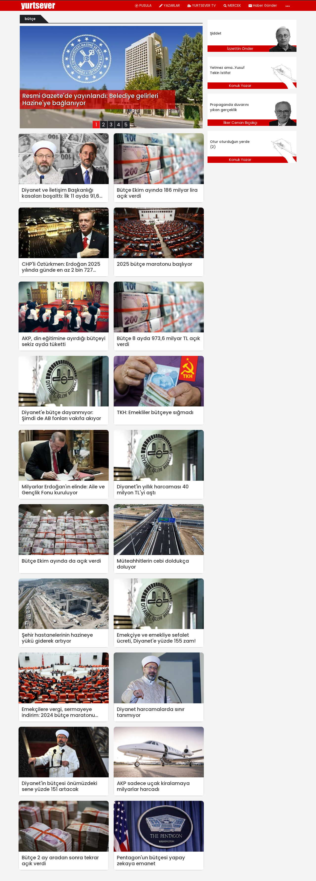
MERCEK (232, 5)
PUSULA (143, 5)
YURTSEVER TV (201, 5)
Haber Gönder (262, 5)
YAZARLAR (169, 5)
